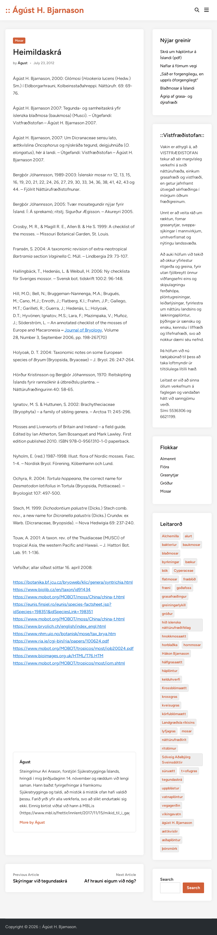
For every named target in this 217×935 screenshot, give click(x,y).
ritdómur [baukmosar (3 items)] (169, 748)
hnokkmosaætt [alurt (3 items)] (174, 636)
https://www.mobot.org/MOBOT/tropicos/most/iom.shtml (69, 663)
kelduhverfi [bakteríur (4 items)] (171, 679)
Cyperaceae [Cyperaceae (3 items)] (183, 570)
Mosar (19, 40)
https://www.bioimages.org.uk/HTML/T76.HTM (58, 655)
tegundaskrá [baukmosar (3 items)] (172, 779)
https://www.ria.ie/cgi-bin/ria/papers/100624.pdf (61, 641)
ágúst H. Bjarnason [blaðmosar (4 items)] (177, 823)
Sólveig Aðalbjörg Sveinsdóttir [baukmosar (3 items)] (176, 760)
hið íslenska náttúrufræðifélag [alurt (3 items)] (176, 625)
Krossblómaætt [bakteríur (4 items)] (174, 688)
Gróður (166, 483)
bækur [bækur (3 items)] (190, 562)
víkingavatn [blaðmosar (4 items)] (171, 814)
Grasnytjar (169, 475)
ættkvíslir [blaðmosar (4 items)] (170, 831)
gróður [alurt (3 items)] (167, 614)
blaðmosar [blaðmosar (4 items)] (170, 553)
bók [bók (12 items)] (165, 570)
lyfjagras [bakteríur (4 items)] (169, 731)
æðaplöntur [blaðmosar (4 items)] (171, 840)
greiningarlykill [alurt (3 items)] (174, 605)
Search (166, 879)
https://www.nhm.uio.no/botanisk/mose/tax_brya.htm (64, 633)
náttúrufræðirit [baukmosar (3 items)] (174, 740)
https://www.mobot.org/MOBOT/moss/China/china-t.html (69, 596)
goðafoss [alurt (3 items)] (184, 588)
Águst (22, 63)
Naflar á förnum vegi (178, 65)
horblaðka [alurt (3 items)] (169, 645)
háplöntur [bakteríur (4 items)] (169, 671)
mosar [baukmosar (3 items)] (187, 731)
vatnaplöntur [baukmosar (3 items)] (172, 797)
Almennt (168, 458)
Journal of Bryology (83, 330)
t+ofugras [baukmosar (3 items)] (189, 771)
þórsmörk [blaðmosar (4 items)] (169, 848)
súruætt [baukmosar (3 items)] (168, 771)
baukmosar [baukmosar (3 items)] (191, 545)
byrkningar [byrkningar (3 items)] (170, 562)
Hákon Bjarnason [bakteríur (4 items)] (175, 653)
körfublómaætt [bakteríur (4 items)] (174, 714)
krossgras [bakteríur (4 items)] (169, 697)
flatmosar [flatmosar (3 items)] (169, 579)
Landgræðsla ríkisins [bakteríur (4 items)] (178, 722)
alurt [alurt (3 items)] (188, 536)
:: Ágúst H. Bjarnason (44, 10)
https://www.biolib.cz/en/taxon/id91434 (52, 589)
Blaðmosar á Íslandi (177, 88)
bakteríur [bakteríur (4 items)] (169, 545)
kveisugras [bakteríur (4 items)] (170, 705)
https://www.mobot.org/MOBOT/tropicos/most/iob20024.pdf (73, 648)
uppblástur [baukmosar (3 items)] (170, 788)
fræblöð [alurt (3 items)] (189, 579)
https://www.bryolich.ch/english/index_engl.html (59, 626)
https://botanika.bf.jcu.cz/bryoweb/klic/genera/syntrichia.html (73, 582)
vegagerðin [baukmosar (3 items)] (171, 805)
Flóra (164, 466)
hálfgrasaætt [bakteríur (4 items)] (172, 662)
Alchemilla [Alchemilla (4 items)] (170, 536)
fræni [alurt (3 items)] (166, 588)
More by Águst (32, 822)
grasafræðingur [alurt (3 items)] (174, 596)
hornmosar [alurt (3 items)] (192, 645)
